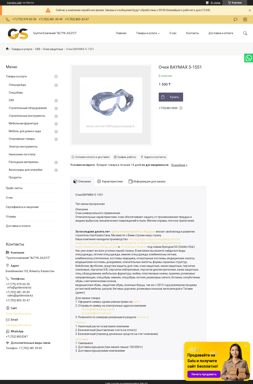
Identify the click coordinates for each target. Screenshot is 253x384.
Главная (121, 33)
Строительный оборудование (28, 108)
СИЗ (37, 49)
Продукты (15, 177)
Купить (174, 97)
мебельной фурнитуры (152, 242)
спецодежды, (137, 239)
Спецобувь (16, 92)
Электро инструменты (23, 146)
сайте (137, 301)
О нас (172, 33)
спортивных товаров (133, 246)
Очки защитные (53, 49)
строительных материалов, (119, 242)
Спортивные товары (22, 138)
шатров (113, 246)
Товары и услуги (146, 33)
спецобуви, (94, 242)
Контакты (192, 33)
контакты (143, 317)
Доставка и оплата (220, 33)
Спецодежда (17, 84)
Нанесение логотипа (22, 154)
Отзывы (11, 216)
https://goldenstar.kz (18, 313)
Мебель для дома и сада (25, 131)
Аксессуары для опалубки (25, 169)
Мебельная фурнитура (23, 123)
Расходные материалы (23, 162)
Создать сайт (14, 2)
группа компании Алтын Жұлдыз (132, 231)
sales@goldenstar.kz (18, 325)
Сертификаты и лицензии (22, 207)
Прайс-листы (14, 188)
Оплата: (80, 322)
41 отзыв (215, 2)
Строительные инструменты (27, 115)
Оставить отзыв (235, 19)
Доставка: (82, 339)
